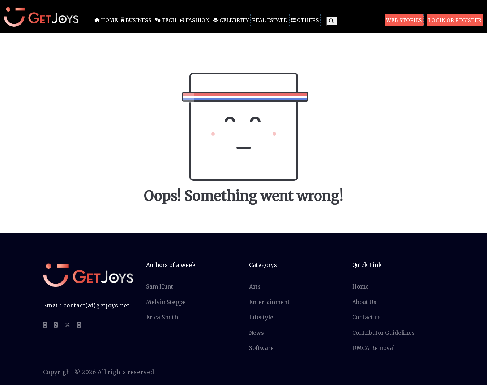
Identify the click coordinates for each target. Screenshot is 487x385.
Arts (255, 286)
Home (106, 20)
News (256, 332)
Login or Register (455, 20)
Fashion (194, 20)
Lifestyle (261, 317)
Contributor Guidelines (383, 332)
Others (305, 20)
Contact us (366, 317)
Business (136, 20)
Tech (165, 20)
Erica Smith (162, 317)
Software (261, 348)
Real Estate (269, 20)
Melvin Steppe (166, 302)
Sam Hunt (159, 286)
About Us (364, 302)
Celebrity (231, 20)
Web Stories (404, 20)
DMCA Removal (373, 348)
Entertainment (269, 302)
